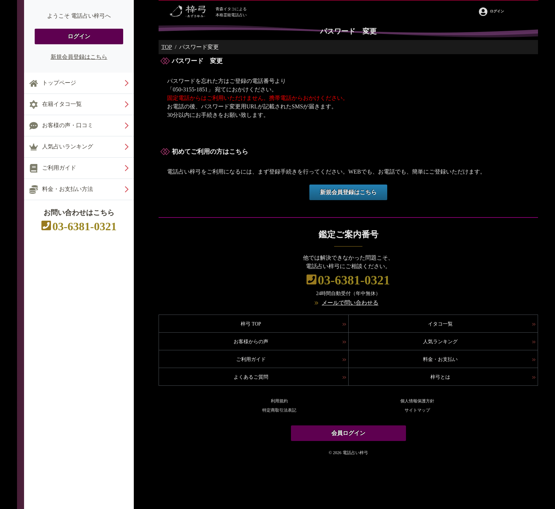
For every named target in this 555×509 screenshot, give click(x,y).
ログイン (79, 36)
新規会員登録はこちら (79, 57)
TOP (166, 47)
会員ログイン (348, 433)
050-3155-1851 (190, 89)
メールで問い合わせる (350, 303)
